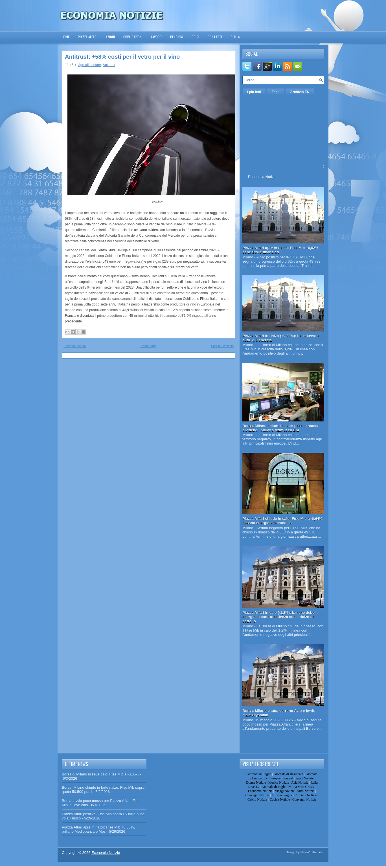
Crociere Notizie (306, 795)
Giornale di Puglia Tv (276, 787)
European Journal (281, 778)
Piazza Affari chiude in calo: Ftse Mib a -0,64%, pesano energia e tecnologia (282, 520)
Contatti (215, 36)
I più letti (254, 92)
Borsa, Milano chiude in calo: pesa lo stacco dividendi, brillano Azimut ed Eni (280, 428)
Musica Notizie (278, 782)
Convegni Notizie (257, 795)
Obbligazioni (132, 36)
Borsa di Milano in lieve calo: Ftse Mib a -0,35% (100, 774)
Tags (275, 92)
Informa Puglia (282, 795)
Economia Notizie (262, 177)
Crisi (195, 36)
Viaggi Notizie (285, 791)
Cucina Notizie (279, 799)
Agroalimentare (89, 65)
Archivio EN (299, 92)
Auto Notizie (305, 791)
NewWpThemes (312, 852)
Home (65, 36)
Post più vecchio (222, 346)
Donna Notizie (256, 782)
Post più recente (74, 346)
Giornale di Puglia (258, 774)
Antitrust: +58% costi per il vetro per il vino (122, 57)
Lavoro (156, 36)
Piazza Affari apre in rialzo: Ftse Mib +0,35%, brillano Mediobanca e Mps (98, 829)
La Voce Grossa (304, 787)
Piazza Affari (87, 36)
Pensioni (176, 36)
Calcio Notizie (257, 799)
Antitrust (109, 65)
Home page (149, 346)
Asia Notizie (299, 782)
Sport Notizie (304, 778)
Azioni (110, 36)
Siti (237, 35)
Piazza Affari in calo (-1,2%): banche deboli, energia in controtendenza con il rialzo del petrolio (280, 616)
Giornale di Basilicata (288, 774)
